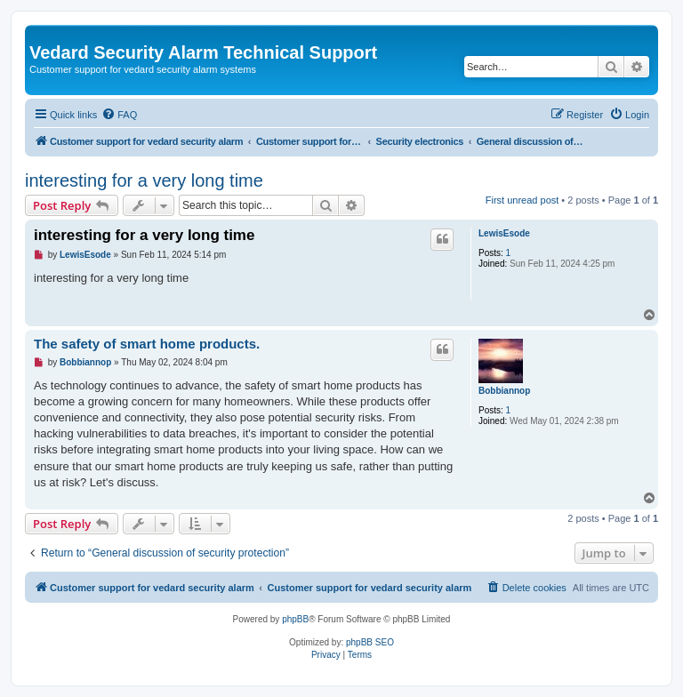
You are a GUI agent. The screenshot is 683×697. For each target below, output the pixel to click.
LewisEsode (504, 233)
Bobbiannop (504, 391)
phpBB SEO (370, 642)
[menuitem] (119, 114)
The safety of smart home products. (147, 343)
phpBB (295, 619)
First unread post (522, 200)
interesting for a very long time (144, 180)
